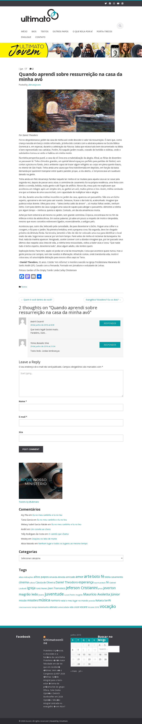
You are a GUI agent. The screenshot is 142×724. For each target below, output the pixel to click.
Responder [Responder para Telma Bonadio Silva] (110, 344)
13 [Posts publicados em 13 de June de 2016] (71, 654)
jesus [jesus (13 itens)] (100, 588)
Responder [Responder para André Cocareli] (110, 323)
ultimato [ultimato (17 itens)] (53, 607)
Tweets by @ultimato (29, 501)
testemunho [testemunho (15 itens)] (43, 607)
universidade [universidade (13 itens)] (63, 607)
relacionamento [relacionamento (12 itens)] (25, 607)
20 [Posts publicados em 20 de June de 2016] (71, 659)
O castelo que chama (59, 534)
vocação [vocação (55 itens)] (108, 606)
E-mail (23, 416)
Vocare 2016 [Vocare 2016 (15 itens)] (93, 607)
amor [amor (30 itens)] (79, 576)
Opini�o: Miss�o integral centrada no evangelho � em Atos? (52, 703)
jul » (78, 671)
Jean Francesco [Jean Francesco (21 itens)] (56, 588)
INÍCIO (24, 31)
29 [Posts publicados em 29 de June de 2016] (82, 664)
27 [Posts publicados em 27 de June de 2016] (71, 664)
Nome (23, 401)
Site (21, 432)
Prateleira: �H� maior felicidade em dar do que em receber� (52, 663)
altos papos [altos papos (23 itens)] (41, 577)
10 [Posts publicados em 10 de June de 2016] (93, 649)
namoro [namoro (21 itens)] (55, 600)
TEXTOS (44, 31)
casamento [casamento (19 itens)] (117, 577)
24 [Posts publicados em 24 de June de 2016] (93, 659)
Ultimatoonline (51, 641)
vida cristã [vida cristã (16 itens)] (74, 607)
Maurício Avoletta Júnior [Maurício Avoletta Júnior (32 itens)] (101, 594)
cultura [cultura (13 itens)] (32, 582)
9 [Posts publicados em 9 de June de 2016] (86, 649)
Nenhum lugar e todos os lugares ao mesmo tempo (62, 543)
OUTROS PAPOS (60, 31)
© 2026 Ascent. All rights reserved (33, 721)
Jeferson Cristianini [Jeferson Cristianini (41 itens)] (82, 587)
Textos (24, 286)
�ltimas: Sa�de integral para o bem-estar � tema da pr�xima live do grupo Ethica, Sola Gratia (51, 683)
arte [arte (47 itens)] (88, 576)
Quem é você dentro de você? (36, 299)
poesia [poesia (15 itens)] (92, 600)
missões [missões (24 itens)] (32, 600)
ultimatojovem (34, 84)
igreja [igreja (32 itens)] (31, 588)
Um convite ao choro (41, 529)
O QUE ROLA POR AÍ (82, 31)
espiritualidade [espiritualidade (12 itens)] (100, 583)
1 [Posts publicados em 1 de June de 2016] (81, 645)
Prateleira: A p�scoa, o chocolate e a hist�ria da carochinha (52, 653)
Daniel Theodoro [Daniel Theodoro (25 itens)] (67, 582)
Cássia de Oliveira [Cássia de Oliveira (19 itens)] (45, 582)
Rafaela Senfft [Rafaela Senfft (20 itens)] (103, 600)
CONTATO (40, 37)
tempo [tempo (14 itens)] (35, 607)
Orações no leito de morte (44, 538)
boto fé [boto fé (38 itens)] (98, 576)
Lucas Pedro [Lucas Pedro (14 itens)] (69, 594)
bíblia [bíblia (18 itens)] (108, 577)
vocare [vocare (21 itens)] (83, 607)
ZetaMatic (63, 721)
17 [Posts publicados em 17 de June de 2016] (93, 654)
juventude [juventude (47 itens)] (54, 594)
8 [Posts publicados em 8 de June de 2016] (81, 649)
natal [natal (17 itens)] (63, 600)
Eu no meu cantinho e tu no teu (47, 515)
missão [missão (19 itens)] (23, 600)
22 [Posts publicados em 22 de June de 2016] (82, 659)
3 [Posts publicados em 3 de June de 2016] (92, 645)
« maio (71, 671)
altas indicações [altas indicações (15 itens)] (26, 577)
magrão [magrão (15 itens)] (79, 594)
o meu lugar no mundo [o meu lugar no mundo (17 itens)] (77, 600)
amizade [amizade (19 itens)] (70, 577)
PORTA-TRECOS (104, 31)
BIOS (34, 31)
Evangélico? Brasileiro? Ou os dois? (103, 299)
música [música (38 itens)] (44, 600)
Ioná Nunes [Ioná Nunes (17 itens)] (41, 588)
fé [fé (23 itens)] (107, 582)
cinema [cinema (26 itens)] (24, 582)
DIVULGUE (26, 37)
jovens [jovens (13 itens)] (41, 595)
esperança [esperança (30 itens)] (86, 582)
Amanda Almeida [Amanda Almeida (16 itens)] (57, 577)
